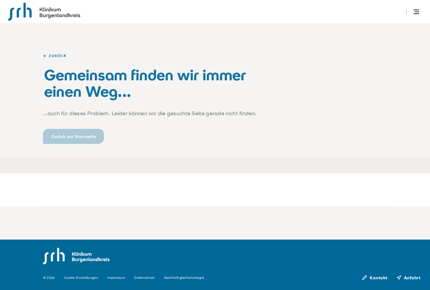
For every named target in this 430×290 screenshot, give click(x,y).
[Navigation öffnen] (416, 11)
